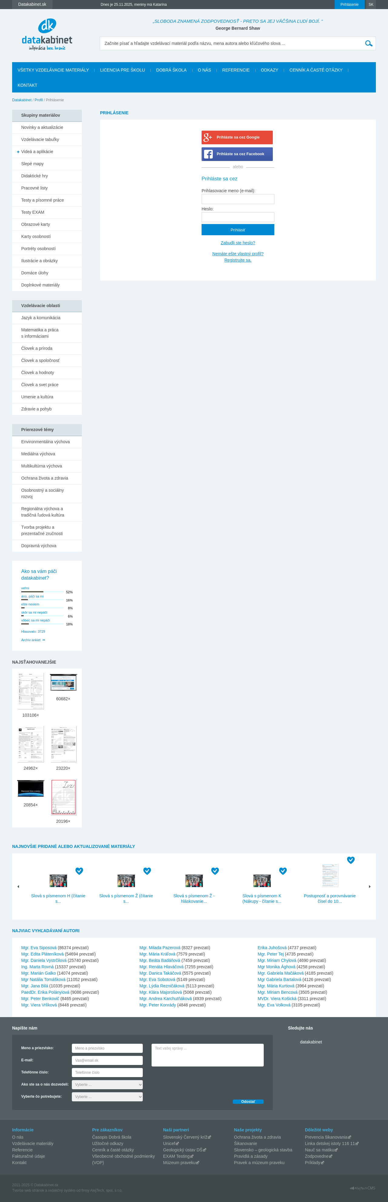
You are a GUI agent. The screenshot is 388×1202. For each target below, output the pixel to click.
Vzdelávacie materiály (32, 1143)
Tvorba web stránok (28, 1190)
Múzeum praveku (179, 1162)
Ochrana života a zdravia (44, 478)
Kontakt (27, 85)
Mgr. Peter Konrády (157, 1005)
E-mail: (27, 1060)
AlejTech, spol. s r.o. (106, 1190)
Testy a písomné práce (42, 200)
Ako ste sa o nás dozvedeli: (45, 1084)
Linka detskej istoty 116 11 (330, 1143)
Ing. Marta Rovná (37, 966)
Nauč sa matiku (319, 1149)
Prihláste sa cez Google (238, 137)
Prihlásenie (350, 4)
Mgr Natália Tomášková (43, 979)
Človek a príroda (36, 348)
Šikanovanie (245, 1143)
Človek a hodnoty (37, 372)
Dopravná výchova (38, 545)
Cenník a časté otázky (316, 70)
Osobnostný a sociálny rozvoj (42, 493)
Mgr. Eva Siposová (39, 947)
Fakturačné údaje (28, 1156)
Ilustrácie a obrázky (39, 260)
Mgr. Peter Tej (271, 954)
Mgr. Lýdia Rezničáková (162, 985)
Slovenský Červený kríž (185, 1137)
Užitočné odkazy (107, 1143)
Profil (39, 100)
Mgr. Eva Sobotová (157, 979)
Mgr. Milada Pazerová (159, 947)
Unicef (169, 1143)
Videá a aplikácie (37, 151)
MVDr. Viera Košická (277, 998)
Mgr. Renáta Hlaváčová (161, 966)
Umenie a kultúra (37, 396)
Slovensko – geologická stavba (263, 1149)
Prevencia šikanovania (326, 1137)
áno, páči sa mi (32, 596)
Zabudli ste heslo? (238, 242)
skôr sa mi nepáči (34, 612)
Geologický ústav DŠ (182, 1149)
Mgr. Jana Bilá (34, 985)
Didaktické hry (34, 175)
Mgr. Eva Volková (274, 1005)
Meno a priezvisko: (37, 1048)
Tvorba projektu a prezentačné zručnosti (42, 530)
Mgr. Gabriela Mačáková (281, 973)
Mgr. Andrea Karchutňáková (165, 998)
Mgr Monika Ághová (277, 966)
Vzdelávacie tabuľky (40, 139)
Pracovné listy (34, 188)
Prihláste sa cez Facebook (240, 154)
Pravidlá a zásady (251, 1156)
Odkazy (270, 70)
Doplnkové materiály (40, 285)
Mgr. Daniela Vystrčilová (44, 960)
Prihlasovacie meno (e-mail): (228, 190)
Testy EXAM (32, 212)
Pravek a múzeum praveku (259, 1162)
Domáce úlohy (34, 272)
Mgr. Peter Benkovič (40, 998)
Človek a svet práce (40, 384)
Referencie (235, 70)
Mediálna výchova (38, 453)
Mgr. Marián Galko (38, 973)
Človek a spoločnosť (40, 360)
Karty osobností (36, 236)
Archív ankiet (31, 640)
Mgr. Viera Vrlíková (39, 1005)
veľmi (25, 588)
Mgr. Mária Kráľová (157, 954)
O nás (204, 70)
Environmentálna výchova (45, 441)
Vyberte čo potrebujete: (41, 1096)
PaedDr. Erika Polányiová (45, 992)
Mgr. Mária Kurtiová (276, 985)
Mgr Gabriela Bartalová (279, 979)
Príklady (312, 1162)
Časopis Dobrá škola (111, 1137)
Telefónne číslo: (34, 1072)
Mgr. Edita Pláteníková (42, 954)
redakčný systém (61, 1190)
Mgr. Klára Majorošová (160, 992)
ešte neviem (30, 604)
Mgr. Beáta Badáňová (159, 960)
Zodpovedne (317, 1156)
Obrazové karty (35, 224)
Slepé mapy (32, 163)
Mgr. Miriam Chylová (277, 960)
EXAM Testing (176, 1156)
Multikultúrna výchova (41, 466)
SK (371, 4)
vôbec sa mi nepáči (35, 620)
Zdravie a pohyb (36, 409)
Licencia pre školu (122, 70)
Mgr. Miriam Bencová (277, 992)
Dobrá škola (171, 70)
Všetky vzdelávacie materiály (53, 70)
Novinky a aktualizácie (42, 127)
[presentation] (198, 1081)
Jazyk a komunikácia (40, 317)
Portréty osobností (38, 248)
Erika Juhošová (272, 947)
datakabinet (311, 1042)
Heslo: (208, 208)
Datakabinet (22, 100)
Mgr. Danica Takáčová (160, 973)
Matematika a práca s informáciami (40, 333)
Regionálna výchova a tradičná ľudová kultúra (42, 511)
